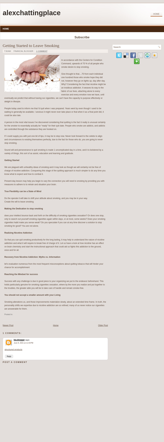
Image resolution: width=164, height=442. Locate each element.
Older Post (103, 325)
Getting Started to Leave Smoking (31, 46)
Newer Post (8, 325)
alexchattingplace (32, 13)
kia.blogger (19, 340)
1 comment (41, 51)
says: (27, 340)
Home (156, 14)
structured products (13, 349)
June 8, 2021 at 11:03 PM (23, 343)
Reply (9, 356)
